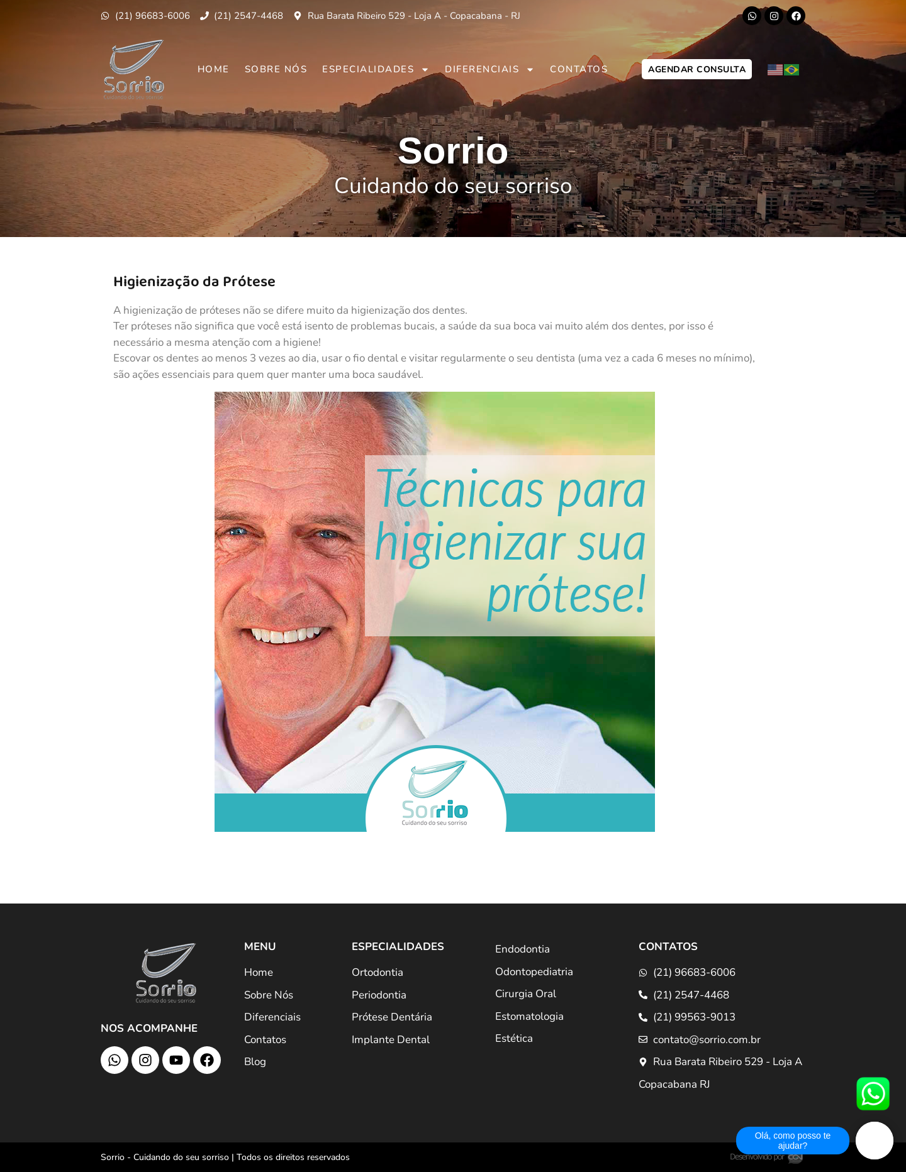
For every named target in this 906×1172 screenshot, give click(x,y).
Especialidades (376, 69)
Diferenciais (490, 69)
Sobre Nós (276, 69)
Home (214, 69)
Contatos (579, 69)
